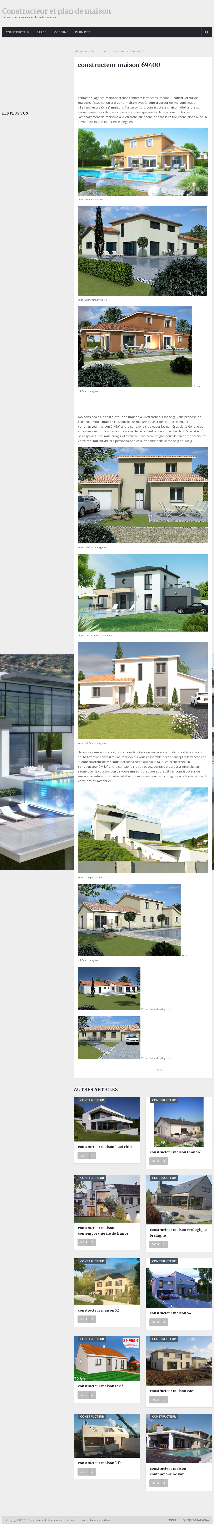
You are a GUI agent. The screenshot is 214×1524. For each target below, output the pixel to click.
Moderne (61, 32)
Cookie (172, 1520)
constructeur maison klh (100, 1463)
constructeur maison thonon (175, 1152)
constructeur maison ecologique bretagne (178, 1232)
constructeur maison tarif (100, 1386)
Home (83, 51)
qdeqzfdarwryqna (196, 1520)
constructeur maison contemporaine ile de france (103, 1230)
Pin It (158, 1069)
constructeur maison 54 (170, 1313)
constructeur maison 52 (98, 1310)
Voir (86, 1155)
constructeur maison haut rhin (105, 1147)
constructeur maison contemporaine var (168, 1471)
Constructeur (18, 32)
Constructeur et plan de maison (56, 11)
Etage (41, 32)
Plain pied (83, 32)
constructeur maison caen (173, 1391)
